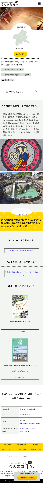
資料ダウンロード (7, 449)
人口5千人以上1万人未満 (14, 69)
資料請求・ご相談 (35, 449)
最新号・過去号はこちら (20, 371)
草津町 (27, 75)
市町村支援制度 (21, 445)
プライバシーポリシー (12, 456)
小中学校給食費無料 (12, 75)
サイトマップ (33, 456)
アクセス (24, 456)
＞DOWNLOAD (20, 331)
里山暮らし (9, 80)
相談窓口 (36, 445)
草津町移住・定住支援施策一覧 (21, 250)
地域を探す (7, 445)
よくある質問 (21, 449)
